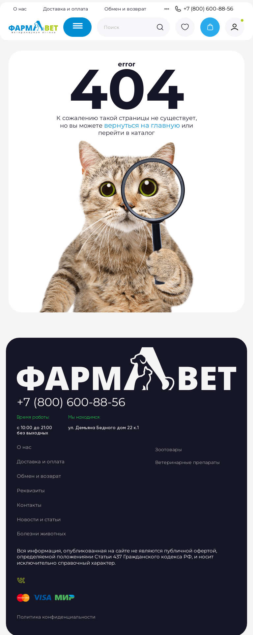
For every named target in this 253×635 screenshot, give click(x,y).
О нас (20, 10)
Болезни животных (53, 540)
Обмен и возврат (125, 10)
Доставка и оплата (65, 10)
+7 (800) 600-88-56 (204, 9)
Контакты (41, 516)
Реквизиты (43, 504)
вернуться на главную (144, 152)
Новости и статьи (51, 528)
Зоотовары (181, 468)
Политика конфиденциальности (69, 612)
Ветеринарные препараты (186, 484)
